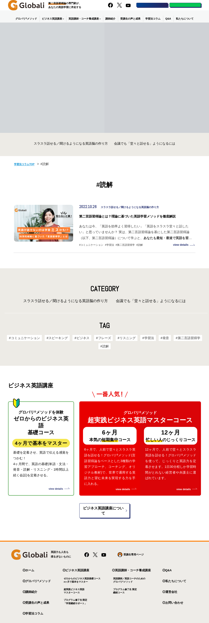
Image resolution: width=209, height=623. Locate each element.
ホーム (29, 551)
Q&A (168, 19)
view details (181, 252)
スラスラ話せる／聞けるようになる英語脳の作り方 (71, 144)
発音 (163, 345)
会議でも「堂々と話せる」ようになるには (144, 144)
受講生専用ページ (133, 535)
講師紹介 (110, 19)
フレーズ (105, 345)
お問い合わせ (174, 583)
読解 (140, 252)
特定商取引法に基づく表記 (90, 611)
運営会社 (171, 572)
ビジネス (84, 345)
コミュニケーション (91, 252)
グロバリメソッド (26, 18)
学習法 (110, 252)
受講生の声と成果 (130, 19)
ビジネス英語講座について (103, 494)
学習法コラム (152, 19)
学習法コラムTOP (27, 164)
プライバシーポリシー (40, 611)
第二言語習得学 (126, 252)
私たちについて (185, 19)
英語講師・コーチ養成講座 (84, 19)
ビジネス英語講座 (52, 19)
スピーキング (61, 345)
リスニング (127, 345)
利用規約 (64, 611)
